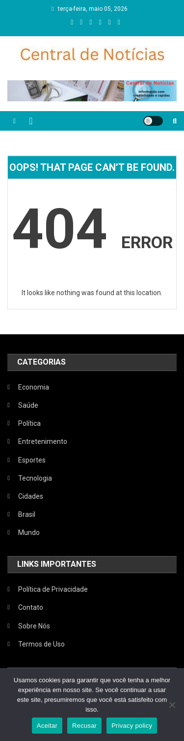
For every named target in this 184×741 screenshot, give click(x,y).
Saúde (28, 405)
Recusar (84, 725)
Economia (33, 387)
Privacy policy (131, 725)
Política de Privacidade (53, 589)
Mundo (29, 532)
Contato (30, 607)
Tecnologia (35, 478)
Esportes (32, 460)
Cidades (30, 496)
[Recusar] (172, 705)
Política (29, 423)
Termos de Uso (41, 644)
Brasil (26, 514)
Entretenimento (42, 441)
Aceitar (47, 725)
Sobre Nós (34, 626)
